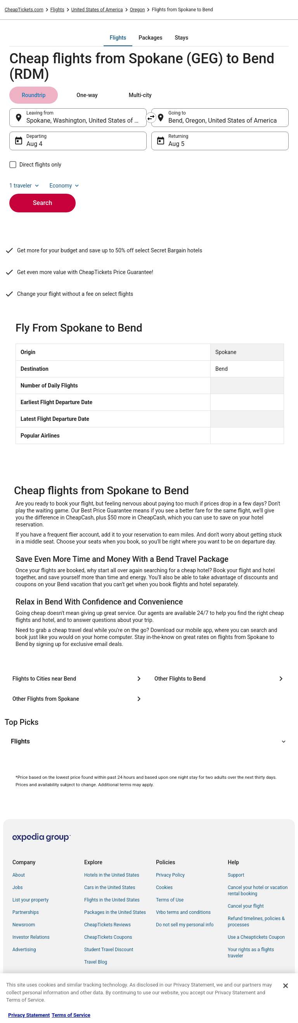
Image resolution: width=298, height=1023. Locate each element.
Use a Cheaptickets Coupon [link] (256, 937)
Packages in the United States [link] (115, 912)
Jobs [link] (17, 887)
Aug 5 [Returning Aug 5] (176, 144)
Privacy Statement (29, 1015)
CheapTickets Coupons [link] (108, 937)
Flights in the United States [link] (112, 900)
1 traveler (24, 185)
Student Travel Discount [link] (108, 949)
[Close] (285, 985)
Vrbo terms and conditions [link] (183, 912)
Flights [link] (57, 9)
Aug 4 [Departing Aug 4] (34, 144)
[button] (149, 741)
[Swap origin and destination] (151, 117)
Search (42, 203)
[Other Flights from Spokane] (78, 699)
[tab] (118, 37)
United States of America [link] (97, 9)
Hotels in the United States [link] (111, 875)
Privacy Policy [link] (170, 875)
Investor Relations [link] (31, 937)
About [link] (18, 875)
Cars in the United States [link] (109, 887)
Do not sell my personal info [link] (184, 924)
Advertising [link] (24, 949)
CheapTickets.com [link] (24, 9)
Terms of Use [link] (170, 900)
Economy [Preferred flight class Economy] (65, 185)
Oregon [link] (137, 9)
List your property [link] (30, 900)
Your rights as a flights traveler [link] (251, 953)
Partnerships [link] (25, 912)
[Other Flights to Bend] (220, 678)
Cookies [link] (164, 887)
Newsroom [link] (23, 924)
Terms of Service (71, 1015)
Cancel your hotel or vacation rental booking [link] (258, 890)
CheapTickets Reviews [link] (107, 924)
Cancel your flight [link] (246, 906)
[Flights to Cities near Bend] (78, 678)
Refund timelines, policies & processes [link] (256, 921)
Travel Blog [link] (95, 962)
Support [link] (236, 875)
